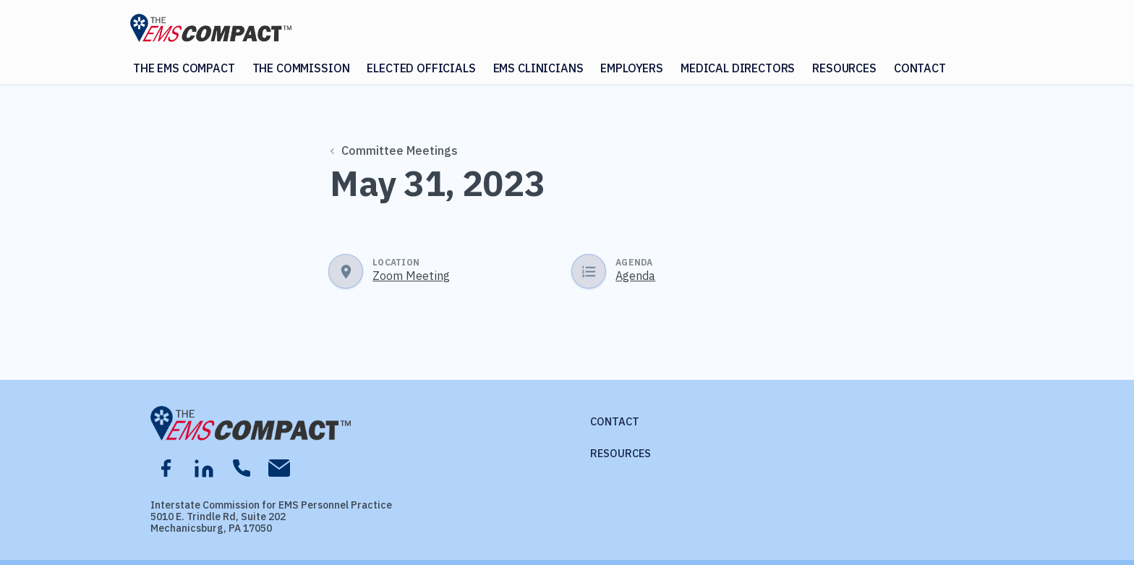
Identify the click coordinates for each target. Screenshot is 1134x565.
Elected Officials (421, 68)
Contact (920, 68)
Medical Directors (738, 68)
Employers (631, 68)
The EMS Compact (184, 68)
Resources (844, 68)
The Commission (301, 68)
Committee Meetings (395, 150)
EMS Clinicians (538, 68)
